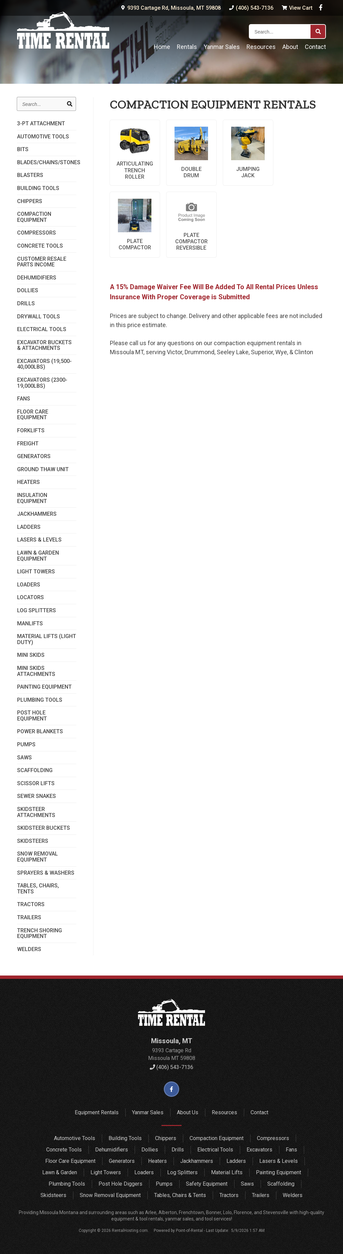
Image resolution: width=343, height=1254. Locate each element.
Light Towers (36, 572)
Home (162, 46)
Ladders (29, 527)
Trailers (29, 918)
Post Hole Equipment (32, 716)
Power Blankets (40, 732)
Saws (24, 758)
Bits (22, 149)
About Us (187, 1112)
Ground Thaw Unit (43, 469)
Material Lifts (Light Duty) (46, 639)
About (290, 46)
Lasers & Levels (39, 540)
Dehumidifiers (36, 278)
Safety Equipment (206, 1184)
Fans (23, 399)
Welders (29, 949)
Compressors (36, 233)
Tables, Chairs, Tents (38, 888)
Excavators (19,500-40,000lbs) (44, 364)
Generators (34, 456)
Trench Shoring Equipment (39, 933)
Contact (315, 46)
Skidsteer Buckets (43, 828)
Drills (26, 304)
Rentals (187, 46)
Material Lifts (227, 1172)
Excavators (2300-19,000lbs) (42, 383)
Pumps (26, 745)
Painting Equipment (44, 687)
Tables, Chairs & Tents (180, 1195)
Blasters (30, 175)
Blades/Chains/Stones (46, 163)
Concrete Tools (40, 246)
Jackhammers (37, 514)
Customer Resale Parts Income (41, 262)
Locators (30, 597)
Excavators (259, 1149)
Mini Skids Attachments (36, 671)
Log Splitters (36, 611)
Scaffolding (35, 770)
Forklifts (31, 431)
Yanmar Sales (222, 46)
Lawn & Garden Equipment (38, 556)
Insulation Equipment (32, 498)
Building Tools (38, 188)
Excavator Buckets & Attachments (44, 345)
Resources (261, 46)
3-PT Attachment (41, 124)
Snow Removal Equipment (37, 857)
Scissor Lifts (36, 783)
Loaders (28, 585)
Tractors (31, 904)
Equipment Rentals (97, 1112)
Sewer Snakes (36, 796)
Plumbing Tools (39, 700)
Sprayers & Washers (45, 873)
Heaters (28, 482)
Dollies (27, 291)
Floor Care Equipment (32, 415)
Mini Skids (31, 655)
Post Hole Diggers (120, 1184)
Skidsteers (32, 841)
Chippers (29, 201)
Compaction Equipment (34, 217)
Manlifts (30, 624)
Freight (28, 444)
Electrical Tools (41, 329)
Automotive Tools (43, 137)
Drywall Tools (38, 317)
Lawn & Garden (59, 1172)
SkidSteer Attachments (36, 812)
